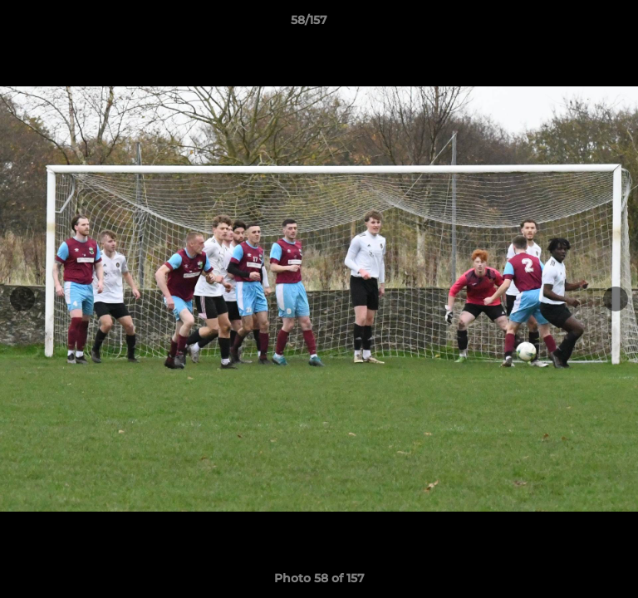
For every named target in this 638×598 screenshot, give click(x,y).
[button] (578, 24)
